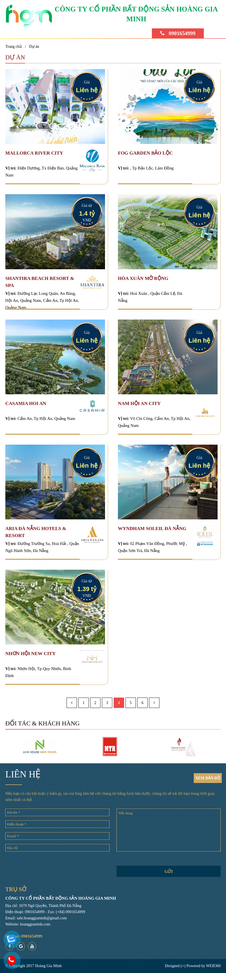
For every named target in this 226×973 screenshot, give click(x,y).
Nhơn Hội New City (30, 653)
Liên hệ (87, 90)
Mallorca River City (34, 153)
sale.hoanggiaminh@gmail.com (42, 918)
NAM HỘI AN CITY (139, 403)
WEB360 (213, 966)
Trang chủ (13, 46)
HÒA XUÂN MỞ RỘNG (143, 278)
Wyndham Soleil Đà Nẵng (152, 528)
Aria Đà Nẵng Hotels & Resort (35, 532)
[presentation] (57, 867)
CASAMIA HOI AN (25, 403)
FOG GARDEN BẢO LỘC (145, 153)
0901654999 (177, 33)
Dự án (34, 46)
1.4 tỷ (86, 213)
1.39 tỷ (86, 588)
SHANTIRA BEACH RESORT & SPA (39, 282)
